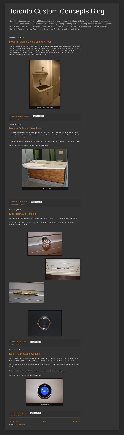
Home (45, 421)
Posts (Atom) (21, 424)
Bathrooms (17, 204)
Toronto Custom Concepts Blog (56, 11)
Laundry (16, 119)
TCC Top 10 (17, 344)
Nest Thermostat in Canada (24, 353)
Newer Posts (14, 421)
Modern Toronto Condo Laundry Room (30, 41)
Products (16, 415)
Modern (23, 204)
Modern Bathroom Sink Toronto (26, 128)
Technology (23, 415)
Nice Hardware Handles (22, 213)
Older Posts (76, 421)
